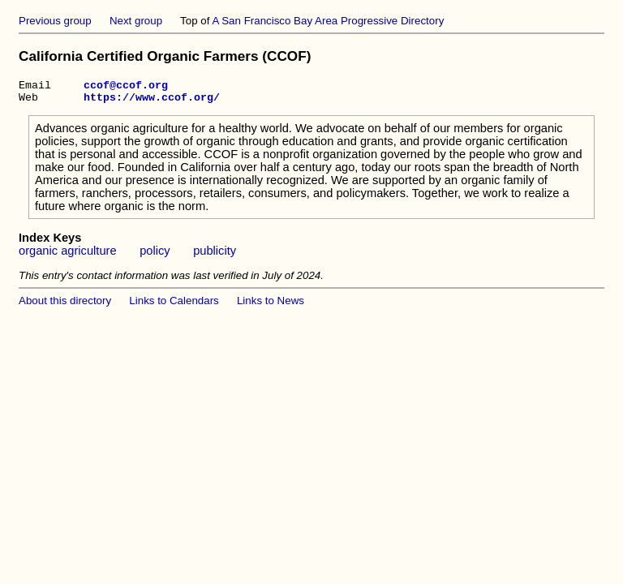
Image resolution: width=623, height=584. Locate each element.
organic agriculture (68, 255)
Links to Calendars (173, 305)
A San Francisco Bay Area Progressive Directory (328, 21)
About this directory (65, 305)
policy (155, 255)
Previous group (55, 21)
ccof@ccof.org (126, 86)
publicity (214, 255)
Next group (136, 21)
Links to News (270, 305)
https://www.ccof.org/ (152, 101)
